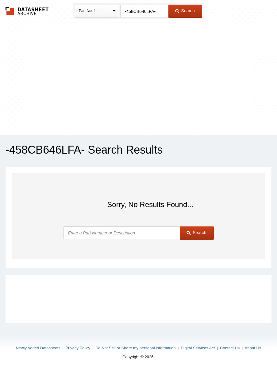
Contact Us (230, 348)
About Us (253, 348)
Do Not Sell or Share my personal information (135, 348)
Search (185, 10)
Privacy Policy (77, 348)
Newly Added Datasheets (38, 348)
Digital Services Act (198, 348)
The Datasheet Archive (27, 11)
